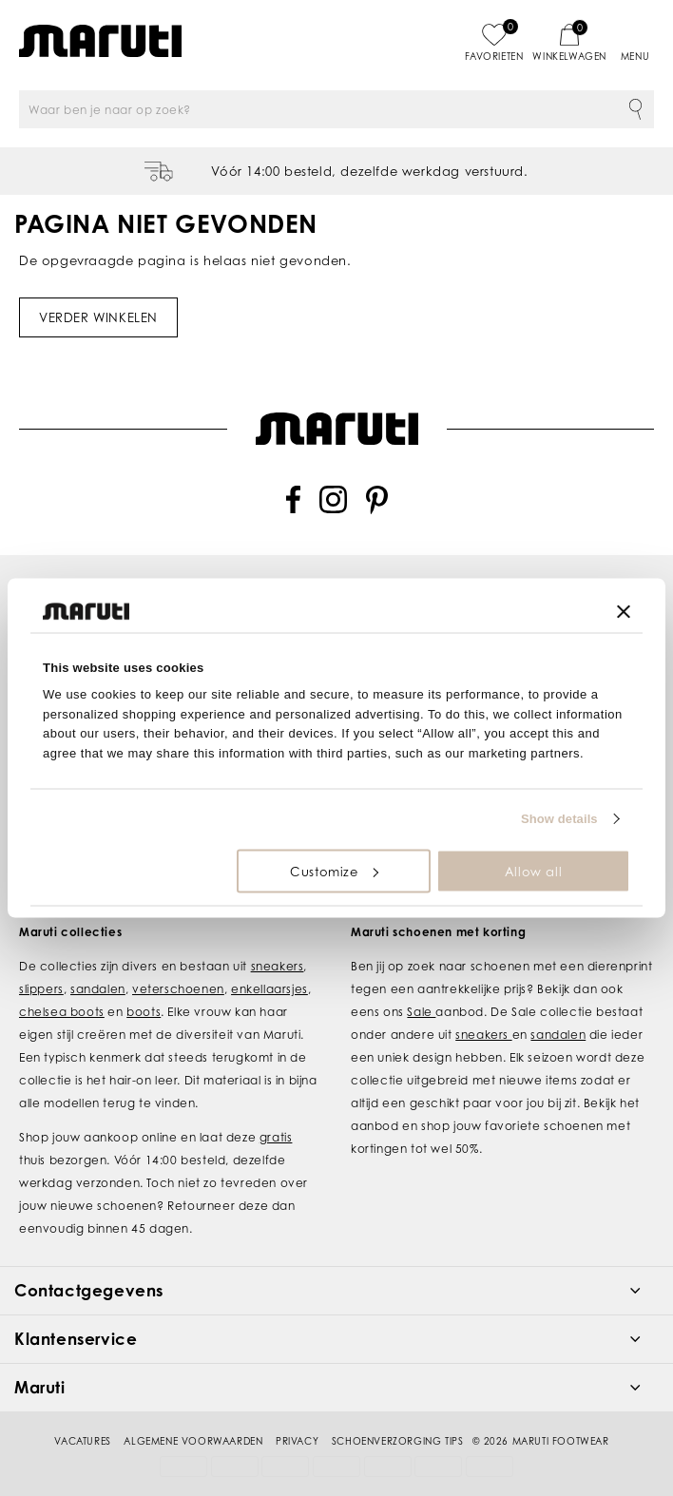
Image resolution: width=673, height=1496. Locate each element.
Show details (559, 819)
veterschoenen (178, 965)
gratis (276, 1113)
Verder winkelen (98, 317)
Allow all (533, 870)
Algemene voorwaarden (193, 1417)
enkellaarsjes (269, 965)
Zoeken (635, 109)
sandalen (97, 965)
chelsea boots (62, 988)
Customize (333, 870)
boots (143, 988)
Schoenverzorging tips (398, 1417)
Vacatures (82, 1417)
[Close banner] (623, 611)
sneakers (277, 942)
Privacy (297, 1417)
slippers (41, 965)
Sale (421, 988)
